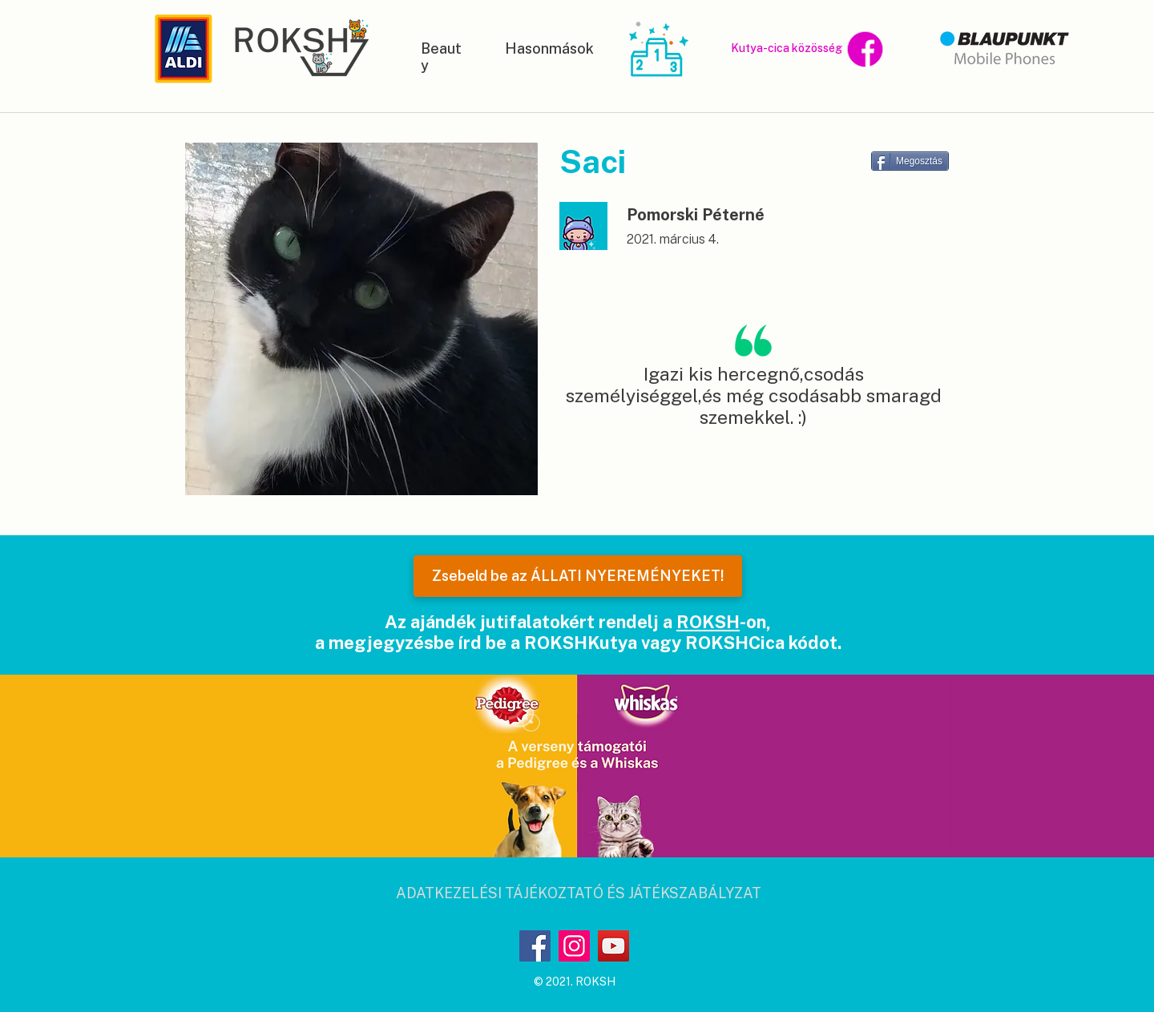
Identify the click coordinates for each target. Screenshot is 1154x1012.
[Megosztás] (910, 161)
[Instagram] (574, 946)
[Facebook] (535, 946)
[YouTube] (613, 946)
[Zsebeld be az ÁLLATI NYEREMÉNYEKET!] (578, 576)
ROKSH (708, 621)
